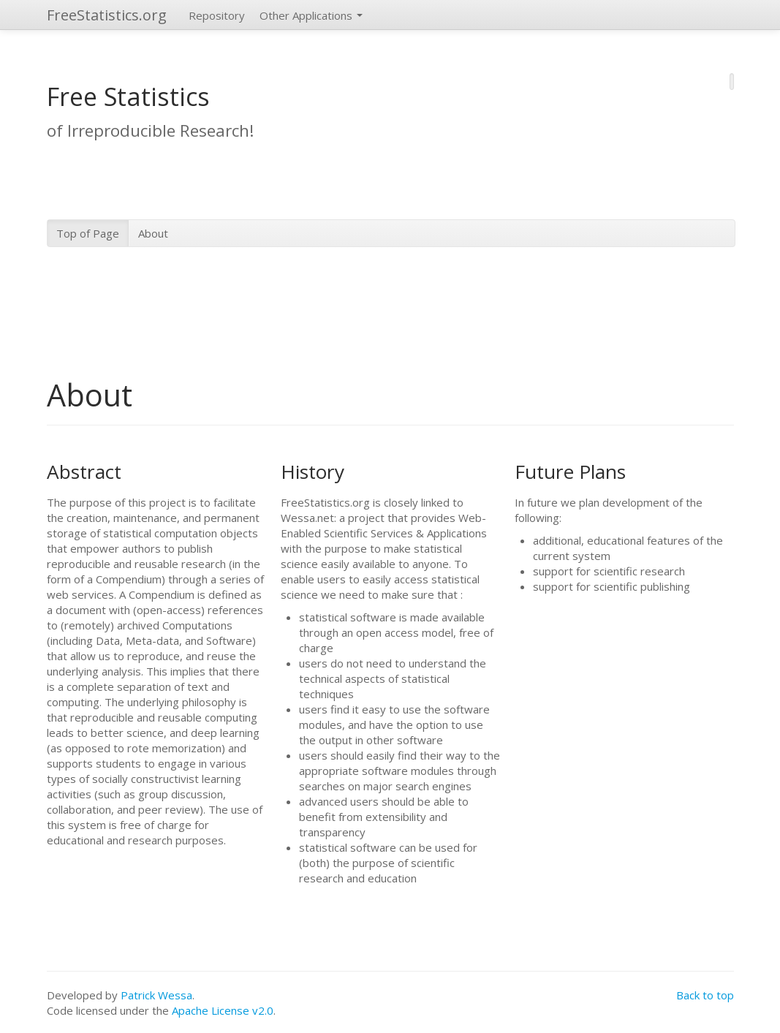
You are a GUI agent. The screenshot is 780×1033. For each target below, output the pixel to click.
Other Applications (311, 15)
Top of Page (87, 233)
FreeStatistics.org (107, 15)
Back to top (705, 995)
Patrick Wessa (156, 995)
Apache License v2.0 (222, 1010)
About (153, 233)
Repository (217, 15)
